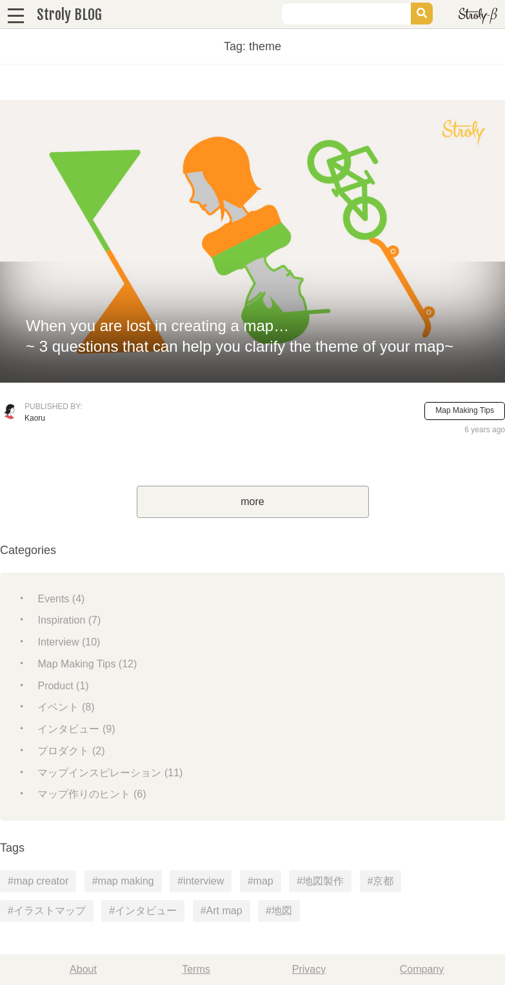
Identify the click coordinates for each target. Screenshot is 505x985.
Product (62, 685)
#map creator (38, 880)
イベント (65, 707)
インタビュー (76, 728)
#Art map (222, 910)
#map (260, 880)
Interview (68, 641)
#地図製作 (320, 880)
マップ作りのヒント (91, 794)
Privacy (309, 969)
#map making (123, 880)
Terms (196, 969)
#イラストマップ (47, 910)
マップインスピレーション (110, 772)
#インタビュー (143, 910)
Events (60, 598)
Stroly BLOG (69, 14)
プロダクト (70, 750)
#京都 (381, 880)
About (83, 969)
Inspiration (69, 620)
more (252, 501)
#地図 (279, 910)
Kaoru (35, 418)
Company (422, 969)
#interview (200, 880)
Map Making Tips (464, 410)
